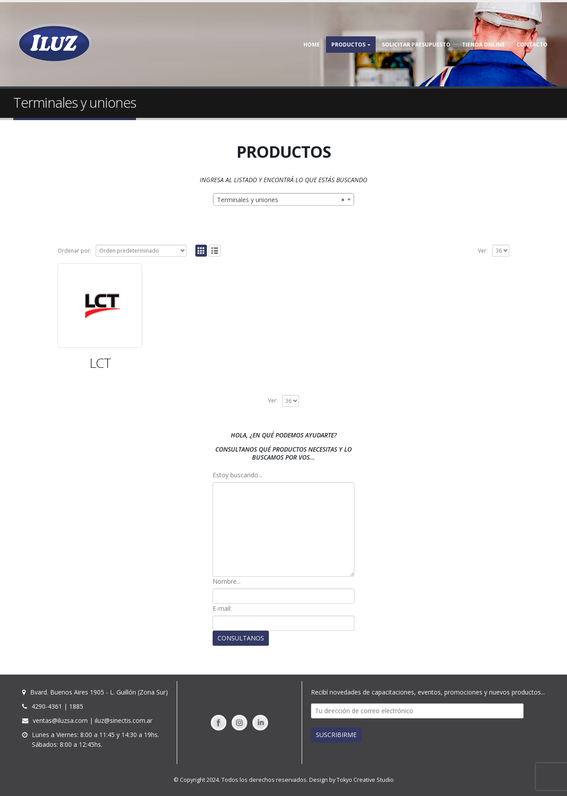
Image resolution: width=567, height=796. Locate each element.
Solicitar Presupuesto (416, 44)
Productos (348, 44)
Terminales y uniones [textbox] (281, 200)
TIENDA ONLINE (483, 44)
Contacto (532, 44)
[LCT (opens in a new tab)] (100, 363)
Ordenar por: (74, 250)
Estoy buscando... (237, 475)
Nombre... (227, 581)
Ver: (483, 250)
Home (311, 44)
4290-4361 (46, 706)
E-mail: (222, 608)
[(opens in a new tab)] (99, 305)
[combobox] (283, 199)
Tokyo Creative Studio (365, 780)
